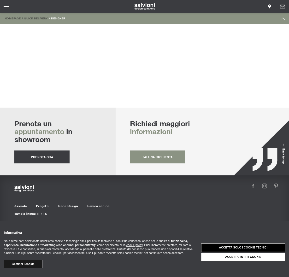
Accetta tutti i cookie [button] (243, 257)
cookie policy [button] (134, 245)
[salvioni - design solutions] (144, 6)
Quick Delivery (35, 18)
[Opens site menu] (6, 6)
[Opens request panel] (282, 6)
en (45, 214)
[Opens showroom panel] (269, 6)
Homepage (13, 18)
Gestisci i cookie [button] (23, 264)
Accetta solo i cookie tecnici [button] (243, 247)
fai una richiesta (158, 157)
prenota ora (42, 157)
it (38, 214)
